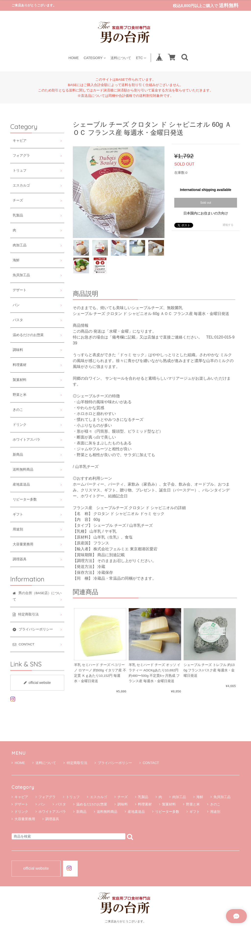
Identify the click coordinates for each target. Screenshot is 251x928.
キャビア (19, 140)
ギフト (18, 514)
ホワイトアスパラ (26, 439)
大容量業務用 (23, 544)
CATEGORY (94, 58)
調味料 (18, 350)
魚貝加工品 (21, 275)
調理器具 (19, 559)
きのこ (18, 410)
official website (37, 683)
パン (16, 305)
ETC (141, 58)
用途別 (18, 529)
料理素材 (19, 365)
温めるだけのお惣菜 (28, 335)
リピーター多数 (25, 499)
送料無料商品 (23, 469)
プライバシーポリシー (113, 763)
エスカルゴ (21, 185)
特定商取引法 (75, 763)
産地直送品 (21, 484)
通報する (228, 224)
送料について (121, 58)
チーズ (18, 200)
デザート (19, 290)
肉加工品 (19, 245)
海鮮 (16, 260)
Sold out (205, 202)
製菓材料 (19, 380)
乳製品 (18, 215)
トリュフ (19, 170)
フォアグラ (21, 155)
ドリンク (19, 424)
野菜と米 (19, 395)
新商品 (18, 454)
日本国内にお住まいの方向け (205, 213)
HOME (73, 58)
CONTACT (149, 763)
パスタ (18, 320)
